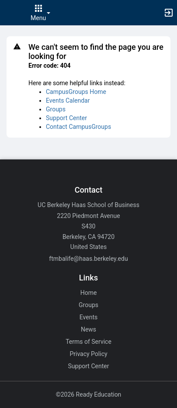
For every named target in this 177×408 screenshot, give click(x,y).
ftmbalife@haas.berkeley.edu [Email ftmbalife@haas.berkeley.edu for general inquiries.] (88, 258)
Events (88, 317)
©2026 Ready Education (88, 394)
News (88, 329)
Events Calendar (68, 100)
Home (88, 292)
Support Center (66, 117)
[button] (11, 12)
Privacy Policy (88, 353)
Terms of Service (88, 341)
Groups (56, 109)
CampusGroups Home (76, 91)
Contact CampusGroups (78, 126)
